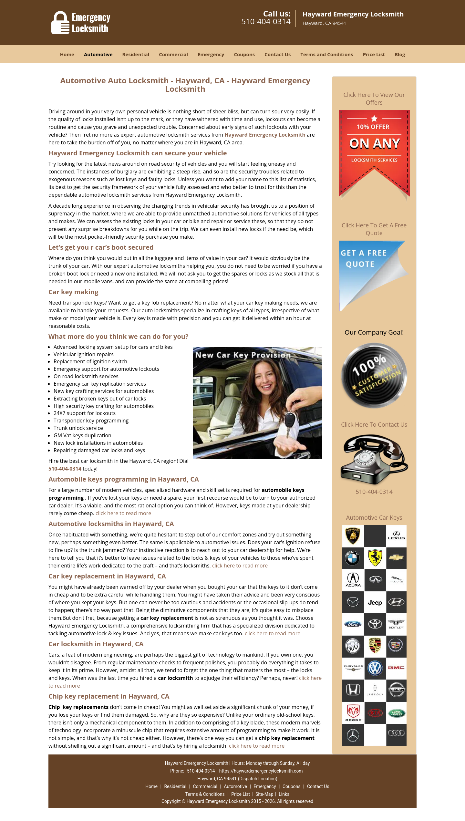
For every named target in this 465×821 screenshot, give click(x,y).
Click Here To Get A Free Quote (374, 229)
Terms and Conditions (326, 54)
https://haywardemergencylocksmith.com (261, 771)
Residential (136, 54)
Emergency (211, 54)
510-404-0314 (266, 21)
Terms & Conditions (205, 794)
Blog (400, 54)
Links (284, 794)
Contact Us (277, 54)
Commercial (173, 54)
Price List (374, 54)
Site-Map (264, 794)
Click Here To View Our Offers (374, 98)
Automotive (98, 54)
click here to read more (123, 513)
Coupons (244, 54)
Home (67, 54)
